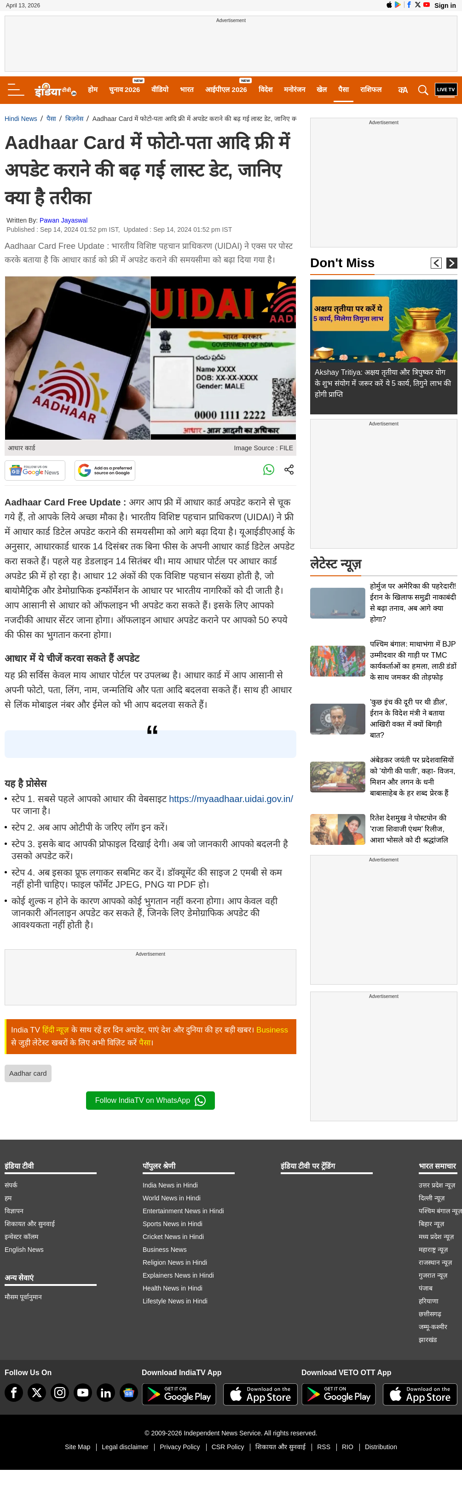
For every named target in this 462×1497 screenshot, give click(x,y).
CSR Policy (228, 1447)
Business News (165, 1249)
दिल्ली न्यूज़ (432, 1198)
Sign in (445, 5)
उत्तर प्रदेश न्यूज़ (437, 1185)
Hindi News (21, 118)
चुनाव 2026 (124, 89)
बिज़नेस (74, 118)
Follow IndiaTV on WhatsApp (150, 1100)
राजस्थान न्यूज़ (435, 1262)
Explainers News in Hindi (178, 1275)
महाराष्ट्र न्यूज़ (433, 1249)
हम (8, 1198)
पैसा (343, 89)
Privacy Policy (180, 1447)
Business (272, 1030)
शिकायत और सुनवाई (30, 1223)
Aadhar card (28, 1073)
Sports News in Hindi (172, 1223)
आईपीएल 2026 (226, 89)
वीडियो (159, 89)
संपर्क (11, 1185)
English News (24, 1249)
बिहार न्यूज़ (431, 1223)
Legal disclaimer (125, 1447)
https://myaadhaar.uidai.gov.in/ (231, 799)
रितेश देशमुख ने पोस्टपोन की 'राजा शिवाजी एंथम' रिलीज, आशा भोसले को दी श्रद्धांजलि (409, 829)
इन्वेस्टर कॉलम (21, 1236)
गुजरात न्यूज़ (433, 1275)
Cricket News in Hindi (173, 1236)
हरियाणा (429, 1301)
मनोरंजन (294, 89)
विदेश (265, 89)
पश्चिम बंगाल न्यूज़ (440, 1211)
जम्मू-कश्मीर (433, 1327)
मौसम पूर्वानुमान (23, 1297)
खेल (322, 89)
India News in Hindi (170, 1185)
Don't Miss (342, 263)
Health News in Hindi (172, 1288)
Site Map (77, 1447)
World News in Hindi (172, 1198)
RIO (347, 1447)
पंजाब (426, 1288)
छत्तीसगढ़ (430, 1314)
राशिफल (370, 89)
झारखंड (428, 1339)
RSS (323, 1447)
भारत (187, 89)
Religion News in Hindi (175, 1262)
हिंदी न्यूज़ (55, 1030)
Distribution (381, 1447)
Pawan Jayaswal (63, 220)
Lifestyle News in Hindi (175, 1301)
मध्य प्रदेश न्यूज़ (436, 1236)
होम (93, 89)
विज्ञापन (14, 1211)
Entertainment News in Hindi (183, 1211)
